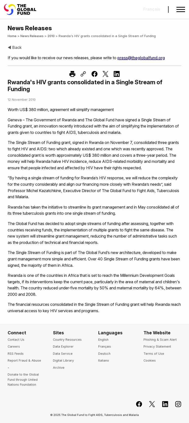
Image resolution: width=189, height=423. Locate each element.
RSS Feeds (16, 353)
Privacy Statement (157, 346)
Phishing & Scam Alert (160, 339)
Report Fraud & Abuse (24, 360)
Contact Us (16, 339)
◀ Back (15, 47)
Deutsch (104, 353)
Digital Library (63, 360)
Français (104, 346)
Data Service (63, 353)
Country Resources (67, 339)
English (103, 339)
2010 (51, 36)
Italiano (103, 360)
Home (12, 36)
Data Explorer (63, 346)
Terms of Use (153, 353)
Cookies (149, 360)
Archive (58, 367)
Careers (14, 346)
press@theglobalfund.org (141, 57)
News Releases (32, 36)
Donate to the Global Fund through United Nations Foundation (23, 379)
